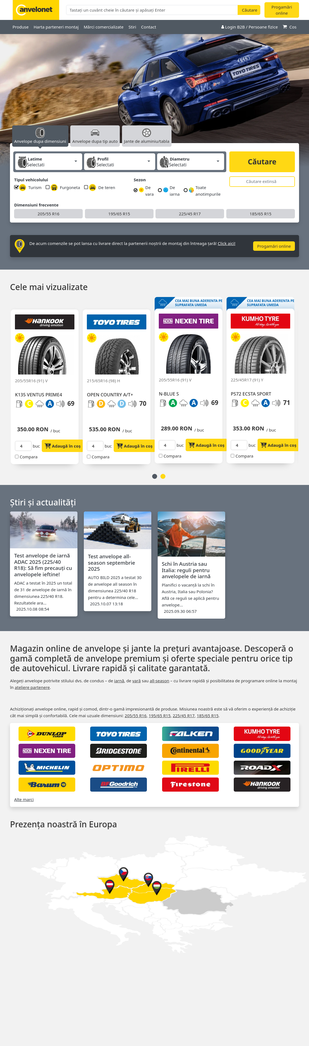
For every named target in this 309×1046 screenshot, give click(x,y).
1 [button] (154, 476)
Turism (30, 187)
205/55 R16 (48, 213)
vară (136, 680)
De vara (146, 191)
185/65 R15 (260, 213)
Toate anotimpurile (205, 191)
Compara (26, 456)
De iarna (171, 191)
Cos (290, 27)
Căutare (262, 162)
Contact (148, 27)
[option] (154, 94)
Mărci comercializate (103, 27)
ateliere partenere (32, 687)
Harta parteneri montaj (56, 27)
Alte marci (24, 799)
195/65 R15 (119, 213)
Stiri (132, 27)
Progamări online (281, 10)
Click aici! (226, 243)
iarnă (119, 680)
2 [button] (162, 476)
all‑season (159, 680)
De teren (102, 187)
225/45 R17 (190, 213)
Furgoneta (65, 187)
